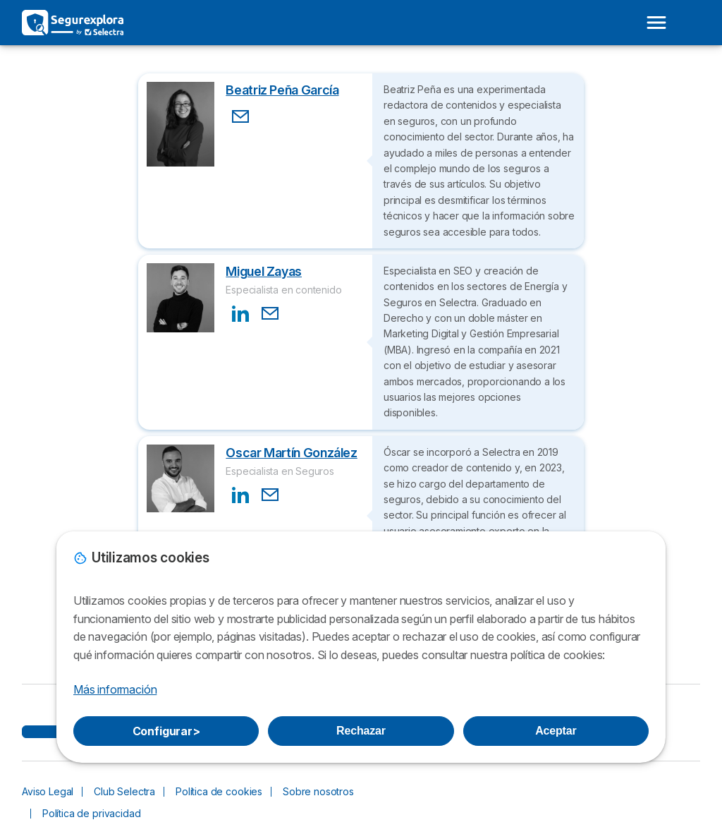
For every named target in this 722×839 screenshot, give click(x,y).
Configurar (166, 731)
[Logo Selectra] (72, 22)
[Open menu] (656, 22)
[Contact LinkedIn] (240, 313)
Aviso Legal (47, 791)
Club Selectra (124, 791)
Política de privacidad (91, 813)
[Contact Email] (240, 116)
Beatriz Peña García (282, 90)
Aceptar (555, 731)
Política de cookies (219, 791)
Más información (115, 689)
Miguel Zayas (264, 271)
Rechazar (361, 731)
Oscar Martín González (291, 452)
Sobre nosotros (318, 791)
